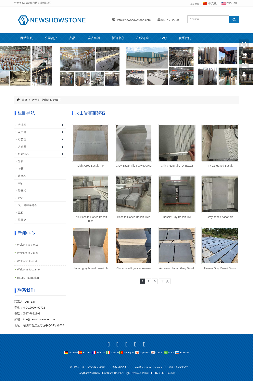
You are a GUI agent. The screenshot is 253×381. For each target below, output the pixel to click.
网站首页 (26, 38)
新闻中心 (118, 38)
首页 (24, 99)
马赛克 (22, 219)
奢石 (20, 168)
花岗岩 (22, 132)
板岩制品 (23, 154)
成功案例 (93, 38)
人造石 (22, 146)
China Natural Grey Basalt (177, 165)
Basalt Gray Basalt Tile (177, 217)
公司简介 (51, 38)
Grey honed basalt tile (220, 217)
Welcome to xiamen (29, 269)
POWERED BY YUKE (154, 373)
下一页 (165, 281)
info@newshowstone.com (134, 20)
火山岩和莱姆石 (51, 99)
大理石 (22, 124)
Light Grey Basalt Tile (90, 165)
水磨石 (22, 175)
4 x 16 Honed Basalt (220, 165)
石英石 (22, 139)
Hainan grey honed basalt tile (90, 268)
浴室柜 (22, 190)
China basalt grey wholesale (134, 268)
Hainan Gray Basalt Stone (220, 268)
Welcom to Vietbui (28, 244)
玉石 (20, 212)
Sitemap (171, 373)
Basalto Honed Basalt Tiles (133, 217)
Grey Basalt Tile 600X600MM (134, 165)
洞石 (20, 183)
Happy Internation (28, 277)
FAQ (163, 38)
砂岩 (20, 197)
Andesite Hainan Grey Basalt (177, 268)
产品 (72, 38)
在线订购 (142, 38)
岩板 (20, 161)
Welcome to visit (27, 261)
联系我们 (185, 38)
